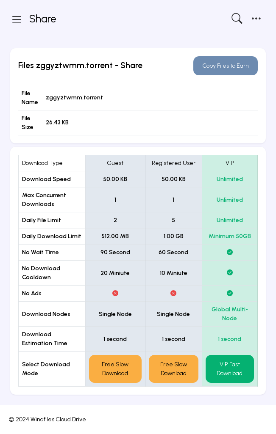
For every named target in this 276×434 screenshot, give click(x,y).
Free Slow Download (115, 369)
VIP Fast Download (230, 369)
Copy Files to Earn (225, 65)
